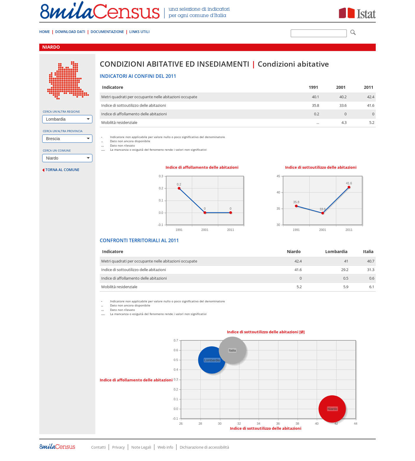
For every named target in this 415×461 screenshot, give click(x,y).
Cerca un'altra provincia (62, 131)
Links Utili (139, 31)
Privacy (118, 447)
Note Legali (141, 447)
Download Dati (70, 31)
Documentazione (107, 31)
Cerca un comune (57, 150)
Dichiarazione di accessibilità (204, 447)
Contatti (98, 447)
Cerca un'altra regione (61, 111)
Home (44, 31)
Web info (165, 447)
